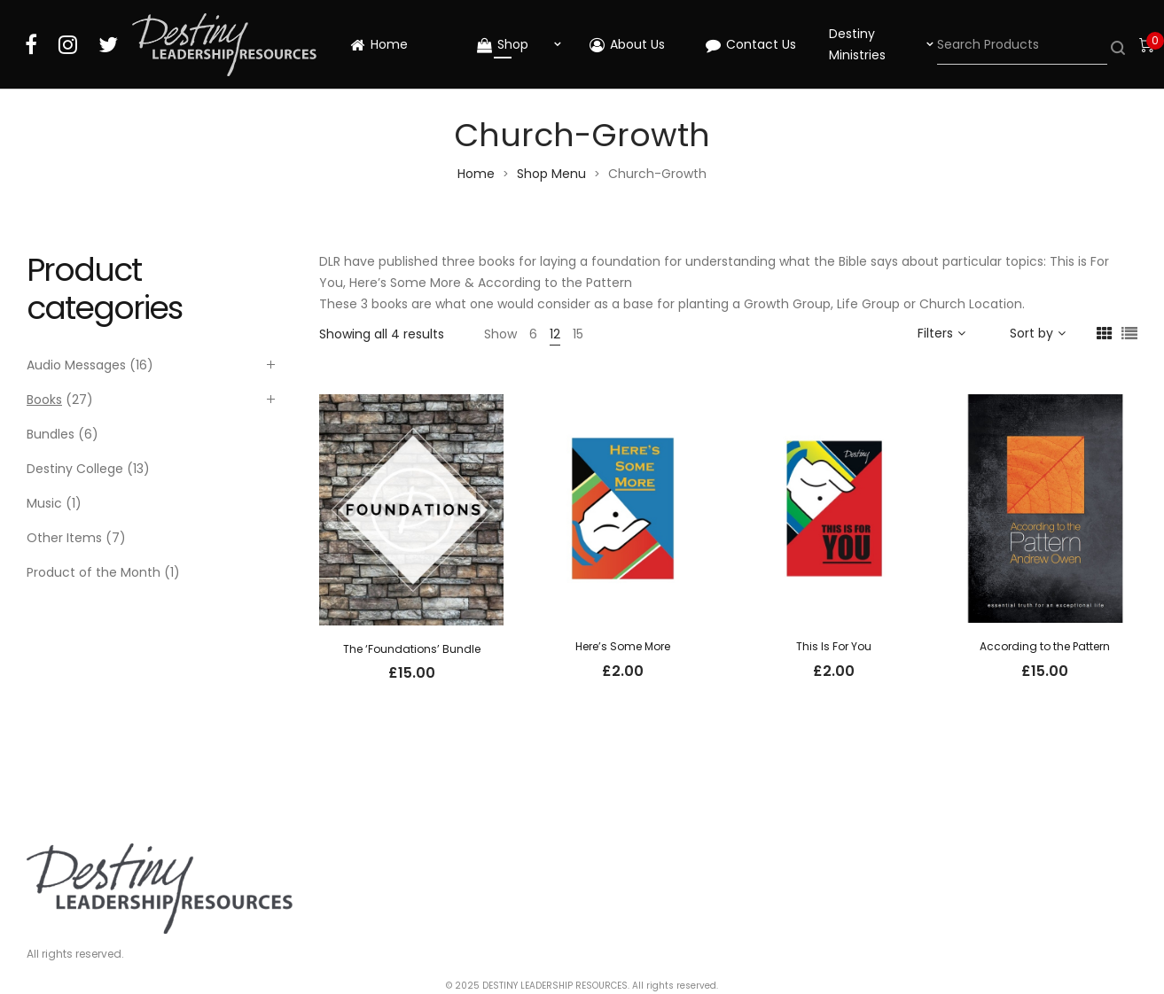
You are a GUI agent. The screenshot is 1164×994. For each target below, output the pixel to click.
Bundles (50, 434)
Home (379, 44)
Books (44, 399)
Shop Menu (551, 173)
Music (44, 503)
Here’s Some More (622, 646)
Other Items (64, 538)
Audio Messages (76, 365)
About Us (627, 44)
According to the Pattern (1045, 646)
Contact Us (751, 44)
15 (578, 334)
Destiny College (75, 469)
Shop (502, 44)
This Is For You (833, 646)
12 (555, 334)
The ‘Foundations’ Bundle (411, 648)
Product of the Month (93, 572)
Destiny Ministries (857, 44)
